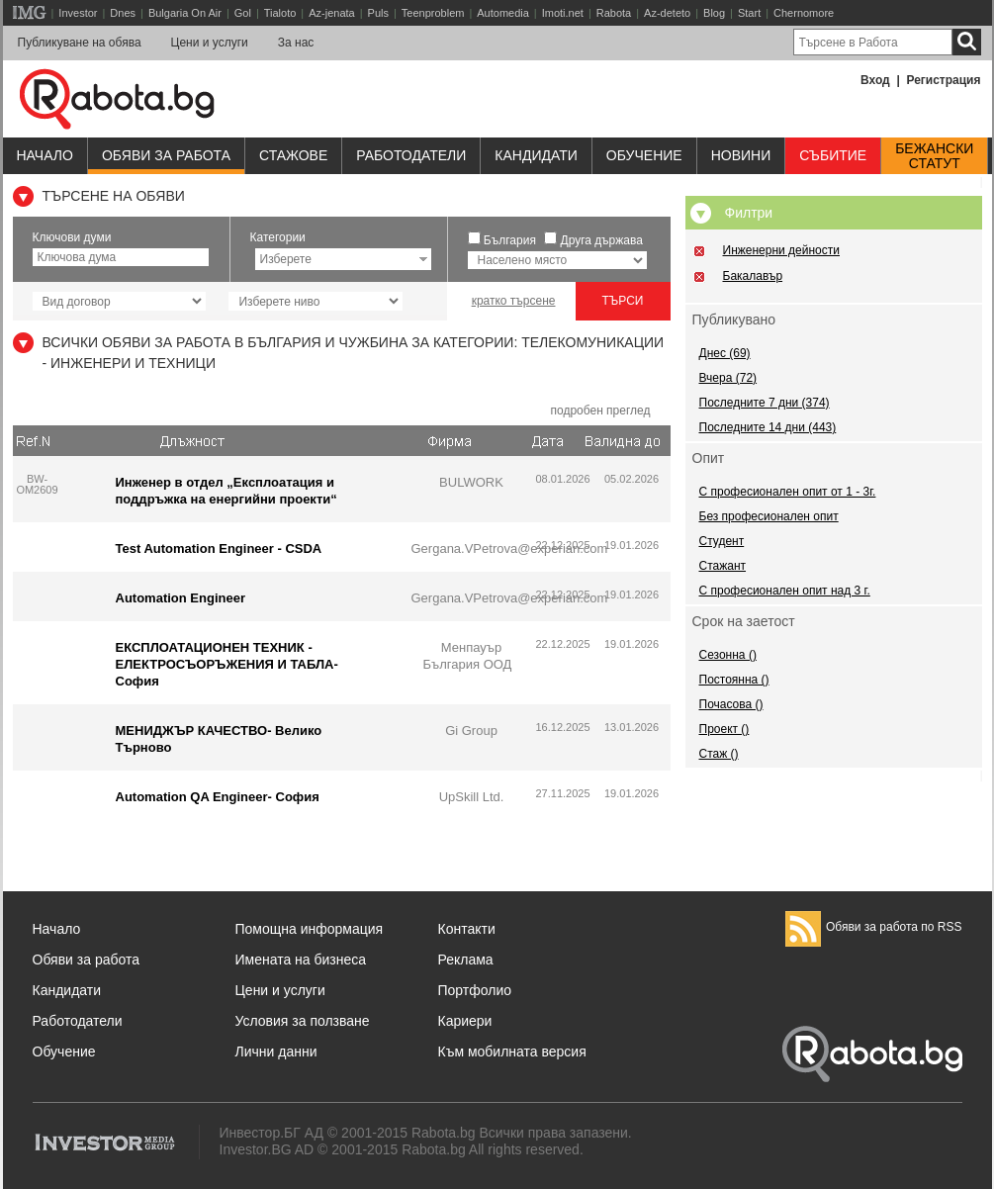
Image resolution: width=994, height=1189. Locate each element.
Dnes (123, 13)
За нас (296, 42)
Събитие (832, 155)
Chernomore (803, 13)
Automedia (503, 13)
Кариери (465, 1021)
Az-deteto (667, 13)
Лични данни (276, 1051)
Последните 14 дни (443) (768, 427)
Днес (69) (725, 353)
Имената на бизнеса (301, 959)
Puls (378, 13)
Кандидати (536, 155)
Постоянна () (734, 680)
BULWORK (471, 482)
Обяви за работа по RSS (873, 927)
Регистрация (943, 80)
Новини (741, 155)
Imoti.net (563, 13)
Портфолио (475, 990)
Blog (714, 13)
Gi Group (471, 730)
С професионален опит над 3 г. (784, 590)
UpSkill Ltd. (471, 796)
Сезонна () (728, 655)
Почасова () (731, 704)
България (510, 240)
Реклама (466, 959)
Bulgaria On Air (185, 13)
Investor (77, 13)
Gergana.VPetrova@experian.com (509, 548)
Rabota (613, 13)
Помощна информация (309, 929)
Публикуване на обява (79, 42)
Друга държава (602, 240)
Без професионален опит (769, 516)
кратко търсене (514, 301)
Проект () (724, 729)
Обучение (64, 1051)
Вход (875, 80)
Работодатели (411, 155)
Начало (45, 155)
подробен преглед (600, 410)
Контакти (467, 929)
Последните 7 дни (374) (764, 403)
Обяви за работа (166, 155)
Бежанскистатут (934, 156)
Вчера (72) (728, 378)
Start (749, 13)
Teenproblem (433, 13)
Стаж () (719, 754)
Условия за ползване (302, 1021)
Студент (722, 541)
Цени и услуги (209, 42)
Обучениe (644, 155)
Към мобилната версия (512, 1051)
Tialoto (280, 13)
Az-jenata (331, 13)
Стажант (723, 566)
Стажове (293, 155)
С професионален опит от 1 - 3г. (787, 492)
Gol (242, 13)
